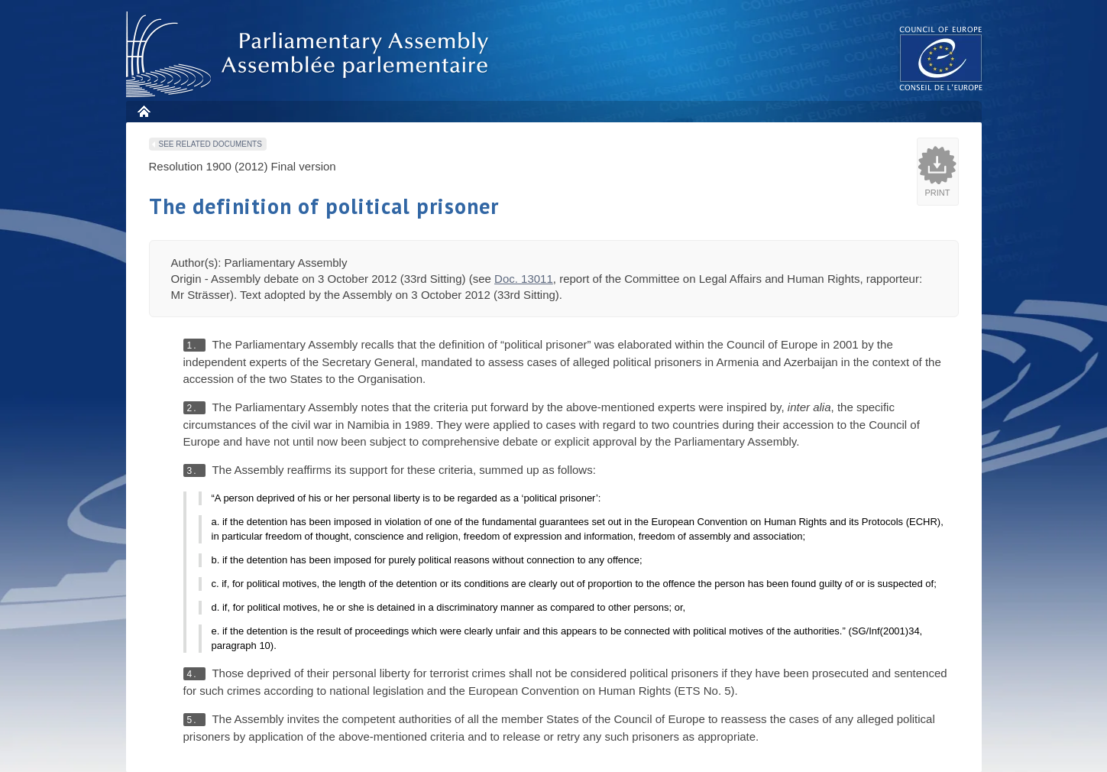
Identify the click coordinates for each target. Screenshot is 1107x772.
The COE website (941, 58)
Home (143, 111)
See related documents (210, 144)
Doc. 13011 (523, 278)
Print (937, 192)
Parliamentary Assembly (310, 54)
